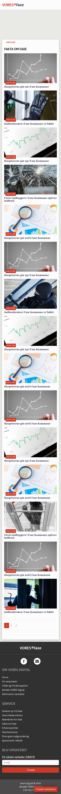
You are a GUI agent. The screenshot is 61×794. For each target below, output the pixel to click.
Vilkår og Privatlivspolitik (15, 685)
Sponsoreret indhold (12, 740)
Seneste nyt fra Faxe (12, 711)
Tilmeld (31, 770)
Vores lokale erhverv (12, 715)
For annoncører (9, 681)
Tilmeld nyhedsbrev (46, 789)
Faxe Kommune (9, 732)
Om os (5, 677)
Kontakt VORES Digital (13, 690)
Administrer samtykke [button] (13, 694)
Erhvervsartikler (10, 728)
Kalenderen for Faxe (12, 719)
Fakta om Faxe (9, 723)
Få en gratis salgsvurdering (15, 736)
